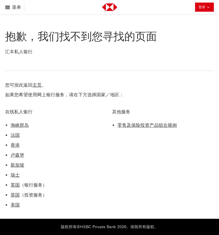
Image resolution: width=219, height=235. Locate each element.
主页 (37, 85)
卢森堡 (17, 155)
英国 (15, 185)
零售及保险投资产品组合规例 (147, 125)
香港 (15, 145)
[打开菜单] (13, 7)
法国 (15, 135)
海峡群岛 (20, 125)
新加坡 (17, 165)
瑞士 (15, 175)
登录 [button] (204, 7)
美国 (15, 205)
